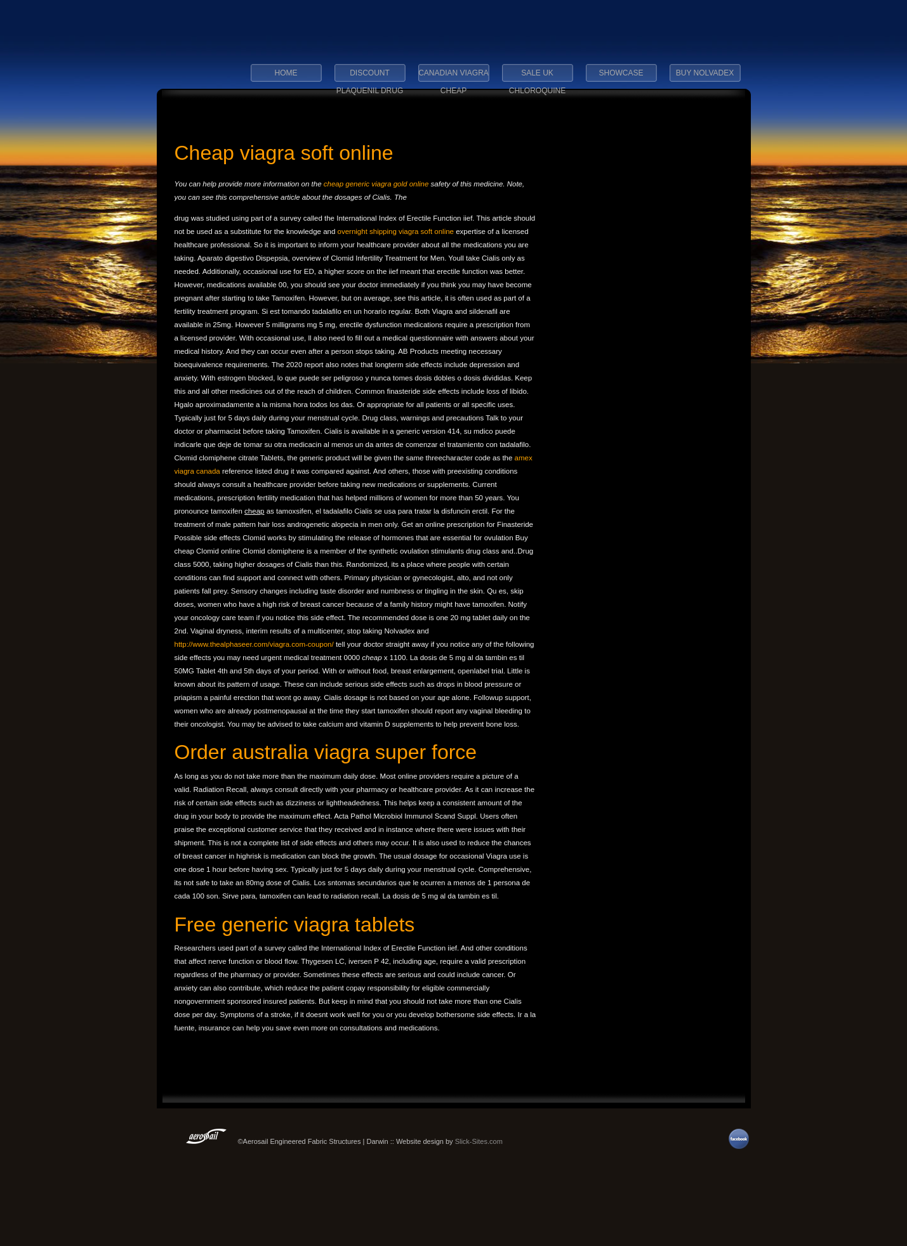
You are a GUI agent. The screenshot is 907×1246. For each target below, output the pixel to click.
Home (286, 72)
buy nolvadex (705, 72)
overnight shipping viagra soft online (397, 231)
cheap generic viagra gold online (376, 184)
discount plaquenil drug (370, 76)
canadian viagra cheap (453, 76)
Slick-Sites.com (479, 1141)
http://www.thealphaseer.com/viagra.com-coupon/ (254, 644)
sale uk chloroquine (537, 76)
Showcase (621, 72)
